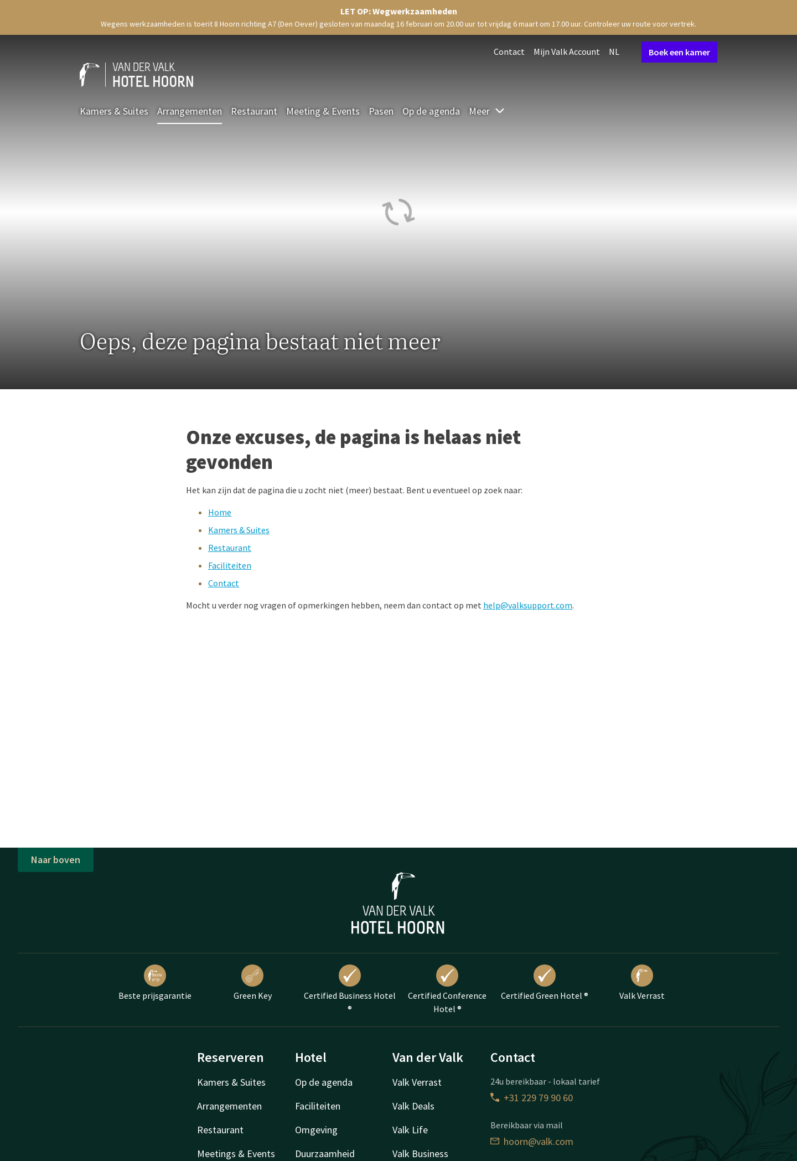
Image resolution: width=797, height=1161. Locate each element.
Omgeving (316, 1129)
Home (219, 512)
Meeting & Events (323, 111)
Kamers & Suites (114, 111)
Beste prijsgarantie (155, 982)
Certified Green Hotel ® (544, 982)
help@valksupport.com (527, 605)
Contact (509, 51)
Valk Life (410, 1129)
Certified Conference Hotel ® (447, 989)
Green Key (253, 982)
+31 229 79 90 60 (531, 1097)
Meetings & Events (236, 1153)
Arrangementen (189, 111)
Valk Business (420, 1153)
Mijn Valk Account (567, 51)
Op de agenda (431, 111)
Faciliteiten (229, 565)
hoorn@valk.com (531, 1141)
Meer (487, 111)
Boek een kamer (679, 52)
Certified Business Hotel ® (350, 989)
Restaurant (254, 111)
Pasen (381, 111)
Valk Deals (413, 1106)
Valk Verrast (642, 982)
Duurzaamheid (325, 1153)
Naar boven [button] (55, 859)
